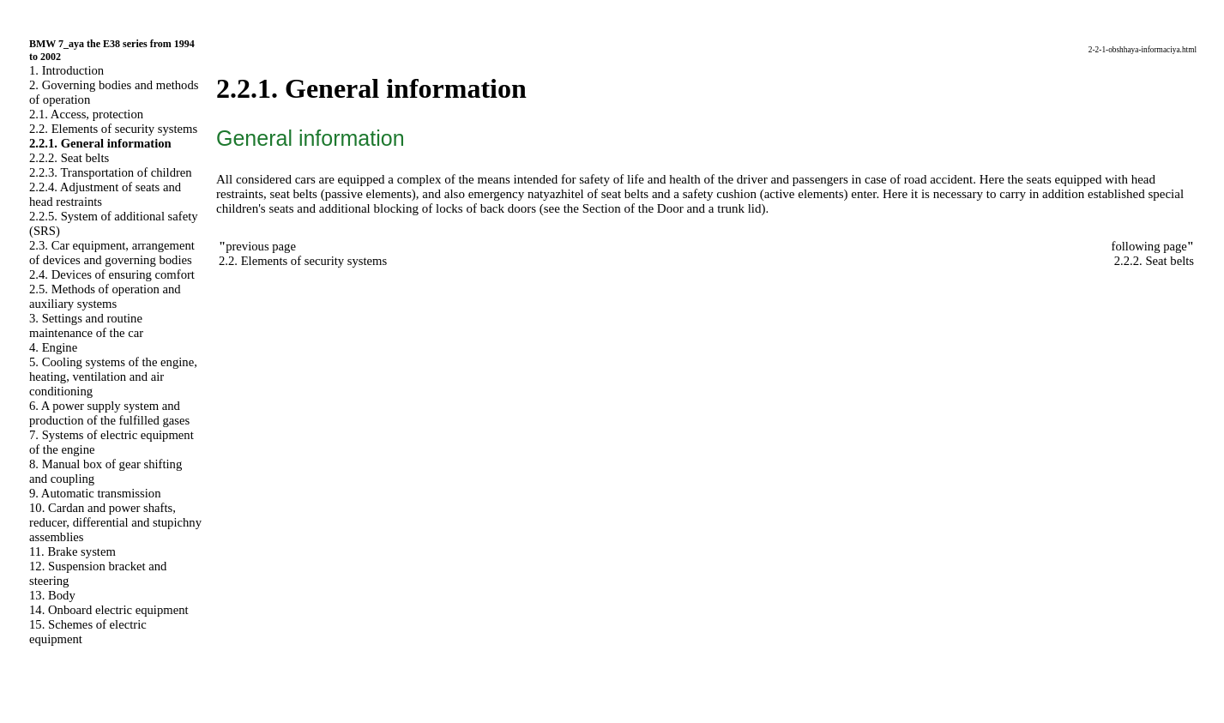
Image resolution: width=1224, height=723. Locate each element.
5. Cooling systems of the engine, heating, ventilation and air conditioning (113, 376)
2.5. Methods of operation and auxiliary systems (105, 296)
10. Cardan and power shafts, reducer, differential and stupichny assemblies (115, 522)
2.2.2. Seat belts (69, 158)
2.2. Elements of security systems (113, 129)
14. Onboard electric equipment (109, 610)
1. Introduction (66, 70)
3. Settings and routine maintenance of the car (86, 325)
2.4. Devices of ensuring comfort (112, 274)
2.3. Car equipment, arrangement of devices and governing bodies (112, 252)
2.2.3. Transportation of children (110, 172)
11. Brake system (72, 551)
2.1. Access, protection (86, 114)
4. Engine (53, 347)
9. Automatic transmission (94, 493)
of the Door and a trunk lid (693, 208)
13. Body (52, 595)
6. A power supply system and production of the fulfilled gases (109, 413)
